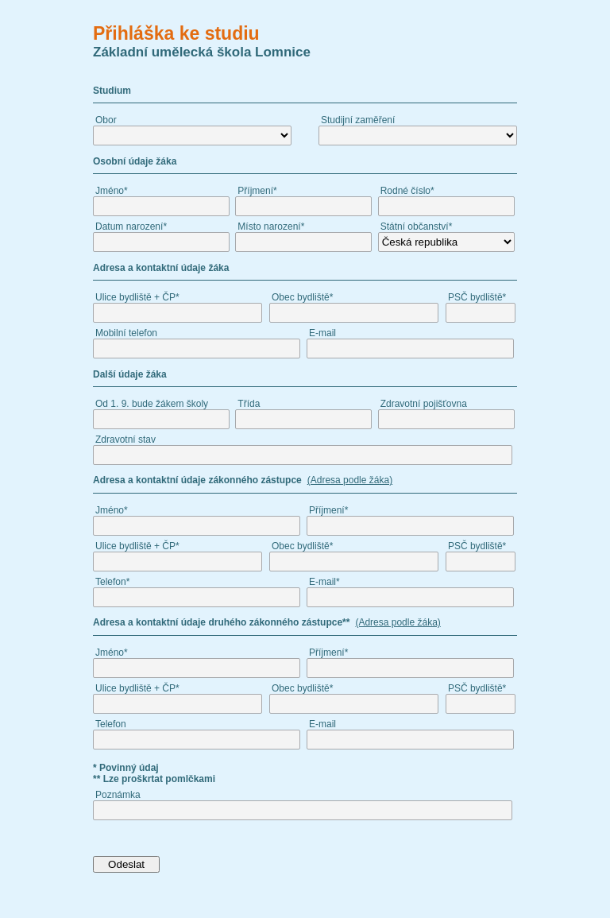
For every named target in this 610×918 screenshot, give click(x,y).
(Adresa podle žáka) (349, 480)
